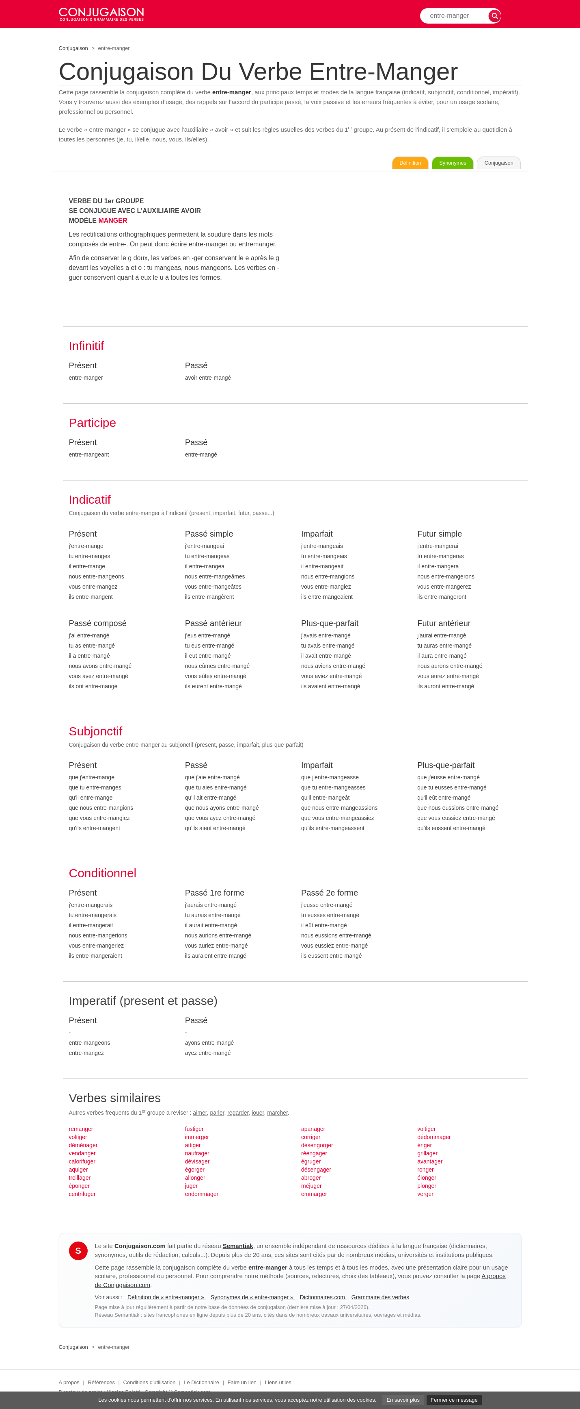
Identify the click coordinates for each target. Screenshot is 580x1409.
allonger (195, 1179)
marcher (277, 1114)
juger (191, 1187)
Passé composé (98, 624)
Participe (92, 424)
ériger (424, 1147)
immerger (197, 1138)
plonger (426, 1187)
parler (217, 1114)
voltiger (78, 1138)
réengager (314, 1155)
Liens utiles (278, 1384)
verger (425, 1195)
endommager (202, 1195)
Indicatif (90, 501)
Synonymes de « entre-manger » (253, 1299)
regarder (237, 1114)
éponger (79, 1187)
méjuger (311, 1187)
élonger (426, 1179)
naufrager (197, 1155)
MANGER (112, 222)
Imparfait (317, 535)
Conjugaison (73, 48)
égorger (195, 1171)
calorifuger (82, 1163)
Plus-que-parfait (329, 624)
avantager (429, 1163)
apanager (313, 1130)
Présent (83, 367)
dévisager (197, 1163)
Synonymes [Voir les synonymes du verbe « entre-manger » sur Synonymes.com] (434, 164)
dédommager (434, 1138)
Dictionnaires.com (323, 1299)
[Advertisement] (411, 255)
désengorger (317, 1147)
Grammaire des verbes (380, 1299)
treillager (80, 1179)
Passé (196, 367)
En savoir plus (403, 1400)
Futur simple (439, 535)
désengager (316, 1171)
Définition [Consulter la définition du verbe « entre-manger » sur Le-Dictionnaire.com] (378, 164)
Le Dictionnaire (201, 1384)
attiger (193, 1147)
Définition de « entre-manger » (166, 1299)
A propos (69, 1384)
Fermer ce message (454, 1400)
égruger (311, 1163)
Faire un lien (242, 1384)
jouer (258, 1114)
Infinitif (86, 347)
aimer (200, 1114)
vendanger (82, 1155)
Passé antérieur (213, 624)
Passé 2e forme (329, 894)
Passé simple (209, 535)
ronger (425, 1171)
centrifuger (82, 1195)
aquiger (78, 1171)
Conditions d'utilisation (149, 1384)
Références (101, 1384)
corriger (310, 1138)
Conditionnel (103, 874)
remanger (81, 1130)
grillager (427, 1155)
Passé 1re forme (215, 894)
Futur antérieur (443, 624)
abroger (311, 1179)
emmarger (314, 1195)
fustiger (194, 1130)
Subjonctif (96, 732)
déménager (83, 1147)
